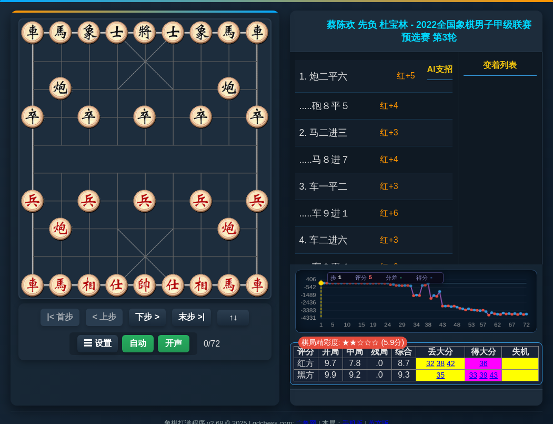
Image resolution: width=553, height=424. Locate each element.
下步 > (147, 316)
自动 (137, 343)
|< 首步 (60, 316)
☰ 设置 (97, 343)
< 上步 (104, 316)
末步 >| (191, 316)
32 (430, 363)
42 (451, 363)
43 (493, 375)
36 (483, 363)
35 (440, 375)
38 (440, 363)
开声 (173, 343)
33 (473, 375)
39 (483, 375)
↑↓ (233, 317)
